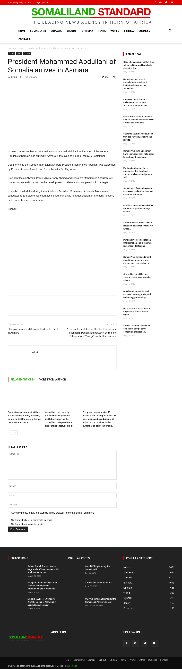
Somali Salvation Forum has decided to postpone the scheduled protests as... (136, 329)
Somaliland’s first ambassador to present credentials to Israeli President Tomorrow (138, 191)
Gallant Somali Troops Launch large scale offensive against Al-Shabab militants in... (43, 569)
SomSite (73, 665)
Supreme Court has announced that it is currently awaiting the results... (138, 137)
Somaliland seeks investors (98, 582)
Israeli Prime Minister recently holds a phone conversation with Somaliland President (138, 119)
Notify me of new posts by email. (27, 524)
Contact (24, 39)
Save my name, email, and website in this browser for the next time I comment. (52, 512)
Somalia (56, 30)
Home (21, 30)
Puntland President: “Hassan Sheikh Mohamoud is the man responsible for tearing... (137, 243)
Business (144, 30)
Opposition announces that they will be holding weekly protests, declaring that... (138, 65)
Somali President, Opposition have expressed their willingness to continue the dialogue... (138, 154)
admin (14, 76)
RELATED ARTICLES (23, 379)
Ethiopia (87, 30)
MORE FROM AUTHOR (52, 379)
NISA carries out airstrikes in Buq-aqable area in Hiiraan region (136, 311)
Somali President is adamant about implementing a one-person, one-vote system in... (137, 260)
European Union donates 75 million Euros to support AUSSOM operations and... (136, 102)
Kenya (102, 30)
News (19, 53)
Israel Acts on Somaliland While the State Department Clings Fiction (138, 208)
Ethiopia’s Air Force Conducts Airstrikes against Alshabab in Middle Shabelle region (42, 602)
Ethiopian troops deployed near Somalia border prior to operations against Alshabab (42, 585)
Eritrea (129, 30)
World (114, 30)
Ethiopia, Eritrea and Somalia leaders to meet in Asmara (33, 331)
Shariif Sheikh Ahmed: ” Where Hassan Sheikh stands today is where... (138, 226)
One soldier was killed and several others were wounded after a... (137, 277)
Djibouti (71, 30)
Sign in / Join (42, 2)
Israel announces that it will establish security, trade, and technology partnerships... (137, 294)
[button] (170, 31)
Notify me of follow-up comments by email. (32, 520)
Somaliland (38, 30)
